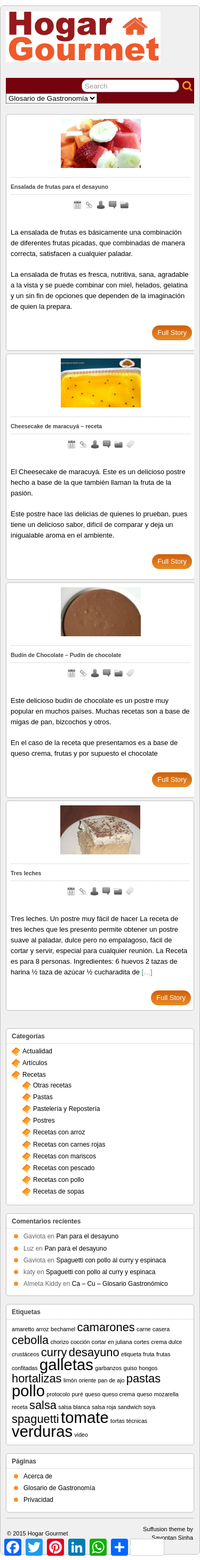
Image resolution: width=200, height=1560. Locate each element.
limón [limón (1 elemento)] (70, 1380)
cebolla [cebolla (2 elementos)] (30, 1340)
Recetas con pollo (58, 1179)
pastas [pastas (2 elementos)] (143, 1378)
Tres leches (26, 873)
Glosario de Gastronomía (59, 1488)
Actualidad (37, 1051)
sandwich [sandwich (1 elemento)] (129, 1407)
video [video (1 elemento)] (80, 1434)
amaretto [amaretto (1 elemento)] (23, 1329)
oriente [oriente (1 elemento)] (88, 1380)
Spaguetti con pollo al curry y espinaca (110, 1260)
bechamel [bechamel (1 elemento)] (63, 1329)
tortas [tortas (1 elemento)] (117, 1421)
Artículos (34, 1063)
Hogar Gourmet (48, 1533)
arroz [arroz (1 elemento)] (42, 1329)
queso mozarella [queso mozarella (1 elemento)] (158, 1394)
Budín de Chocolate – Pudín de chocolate (66, 655)
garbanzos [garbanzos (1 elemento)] (108, 1368)
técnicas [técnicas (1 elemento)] (136, 1421)
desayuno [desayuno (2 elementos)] (94, 1352)
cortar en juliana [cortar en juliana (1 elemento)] (112, 1342)
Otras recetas (52, 1085)
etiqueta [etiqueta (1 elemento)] (131, 1354)
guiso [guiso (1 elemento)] (130, 1368)
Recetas (34, 1074)
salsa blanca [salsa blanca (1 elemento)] (74, 1407)
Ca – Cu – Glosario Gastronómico (120, 1283)
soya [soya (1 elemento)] (149, 1407)
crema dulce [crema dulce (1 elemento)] (166, 1342)
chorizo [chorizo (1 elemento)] (60, 1342)
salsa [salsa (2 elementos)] (43, 1405)
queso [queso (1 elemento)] (92, 1394)
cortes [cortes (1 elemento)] (141, 1342)
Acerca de (37, 1476)
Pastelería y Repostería (66, 1109)
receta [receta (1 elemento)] (20, 1407)
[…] (147, 972)
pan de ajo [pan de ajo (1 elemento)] (111, 1380)
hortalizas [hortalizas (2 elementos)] (37, 1378)
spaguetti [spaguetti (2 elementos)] (35, 1419)
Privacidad (38, 1499)
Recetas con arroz (59, 1132)
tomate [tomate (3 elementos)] (85, 1417)
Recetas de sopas (58, 1191)
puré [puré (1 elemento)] (77, 1394)
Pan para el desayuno (87, 1236)
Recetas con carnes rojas (69, 1144)
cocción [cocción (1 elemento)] (80, 1342)
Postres (44, 1120)
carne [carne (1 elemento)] (144, 1329)
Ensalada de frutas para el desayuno (59, 186)
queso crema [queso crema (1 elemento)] (118, 1394)
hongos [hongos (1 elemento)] (148, 1368)
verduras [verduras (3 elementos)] (42, 1431)
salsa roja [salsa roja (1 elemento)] (104, 1407)
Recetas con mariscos (64, 1156)
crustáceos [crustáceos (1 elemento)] (25, 1354)
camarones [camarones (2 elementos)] (106, 1327)
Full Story (172, 333)
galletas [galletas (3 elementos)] (66, 1364)
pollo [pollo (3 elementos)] (28, 1390)
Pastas (43, 1097)
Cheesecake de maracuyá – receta (56, 426)
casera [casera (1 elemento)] (161, 1329)
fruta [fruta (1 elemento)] (148, 1354)
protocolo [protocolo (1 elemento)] (58, 1394)
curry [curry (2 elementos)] (54, 1352)
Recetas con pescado (63, 1168)
